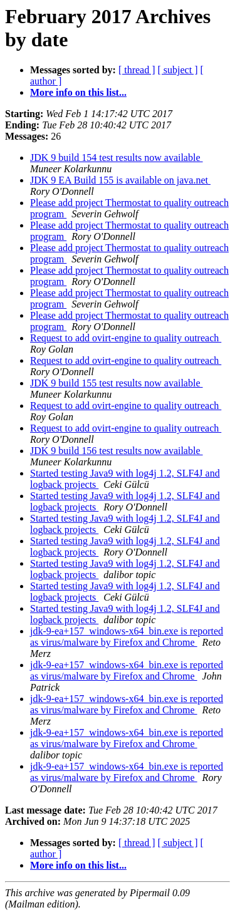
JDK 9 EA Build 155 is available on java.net (120, 180)
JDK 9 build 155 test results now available (116, 383)
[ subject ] (178, 70)
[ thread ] (136, 70)
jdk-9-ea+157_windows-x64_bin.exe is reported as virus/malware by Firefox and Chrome (126, 637)
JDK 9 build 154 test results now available (116, 157)
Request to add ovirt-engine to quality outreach (125, 338)
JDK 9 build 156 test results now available (116, 450)
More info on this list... (78, 92)
